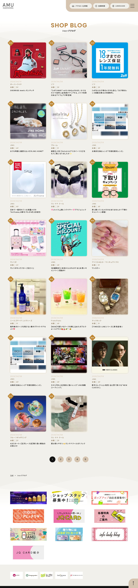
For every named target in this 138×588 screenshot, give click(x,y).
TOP (12, 475)
